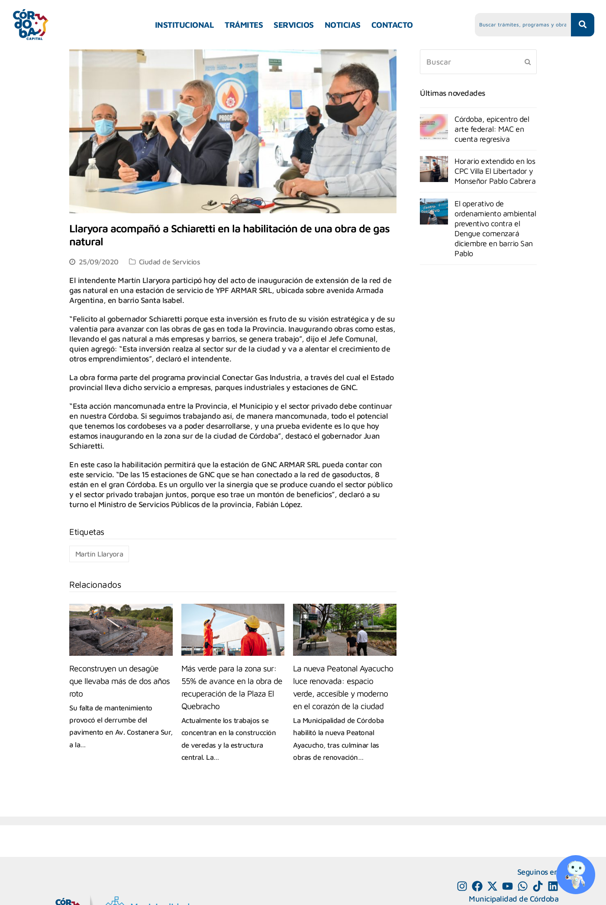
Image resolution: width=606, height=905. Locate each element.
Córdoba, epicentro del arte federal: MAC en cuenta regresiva (492, 128)
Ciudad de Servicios (169, 261)
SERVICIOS (294, 24)
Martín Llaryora (99, 554)
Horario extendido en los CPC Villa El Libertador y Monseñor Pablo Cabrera (495, 171)
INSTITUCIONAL (184, 24)
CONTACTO (392, 24)
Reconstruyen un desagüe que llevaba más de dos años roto (119, 680)
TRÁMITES (244, 24)
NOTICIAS (343, 24)
